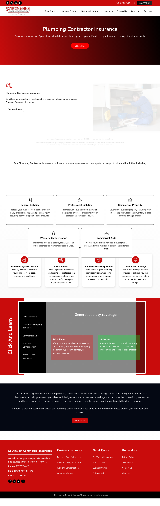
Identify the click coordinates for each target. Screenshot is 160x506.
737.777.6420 (144, 3)
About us (126, 473)
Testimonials (128, 462)
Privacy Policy (128, 457)
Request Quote (15, 109)
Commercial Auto (65, 473)
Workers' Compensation (68, 468)
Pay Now (148, 11)
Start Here (135, 11)
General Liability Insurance (69, 462)
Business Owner (100, 468)
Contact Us (122, 11)
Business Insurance (90, 11)
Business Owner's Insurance (69, 457)
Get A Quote (50, 11)
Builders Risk (98, 473)
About (108, 11)
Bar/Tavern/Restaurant (103, 457)
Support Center (68, 11)
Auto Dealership (100, 462)
